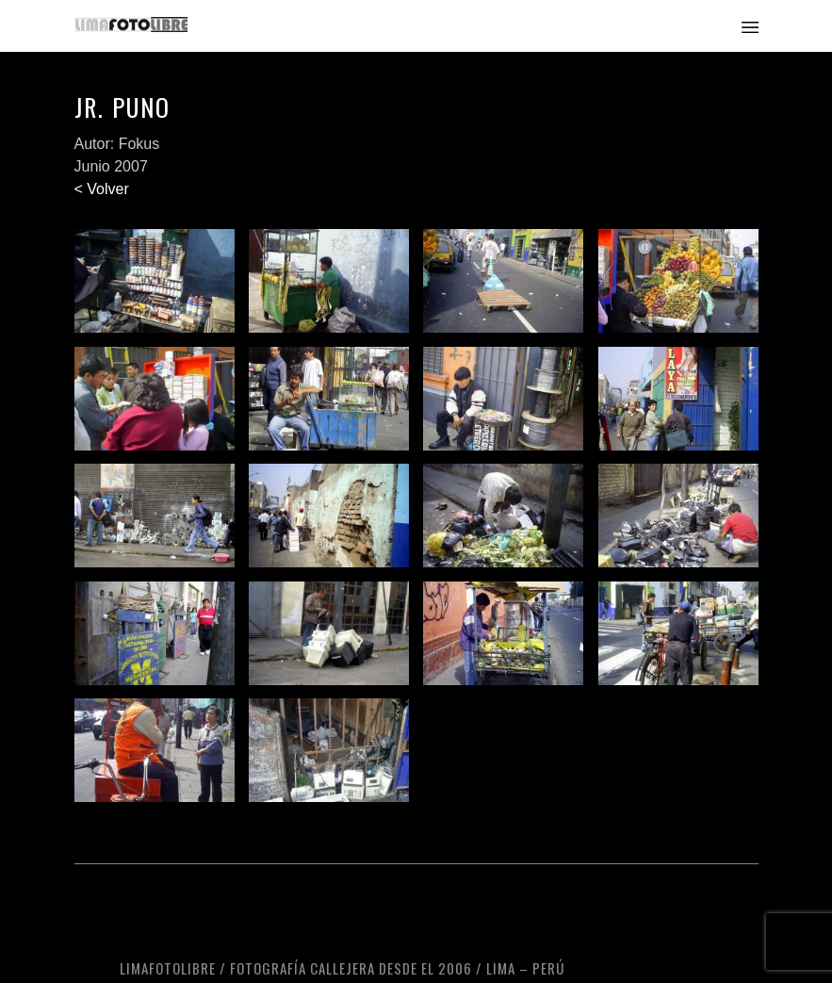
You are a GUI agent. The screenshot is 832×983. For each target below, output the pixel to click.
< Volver (101, 189)
